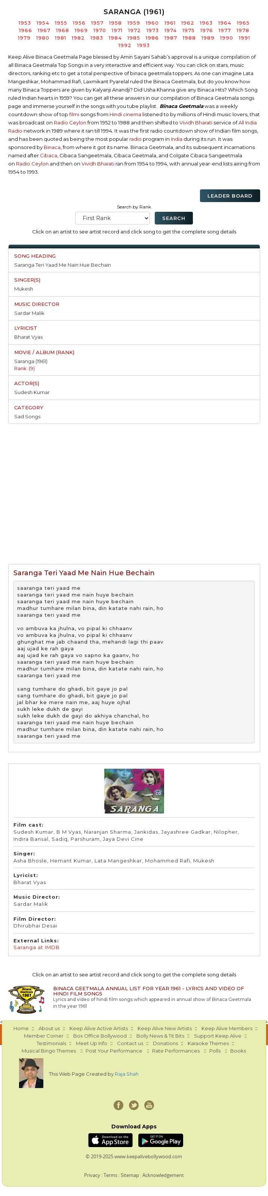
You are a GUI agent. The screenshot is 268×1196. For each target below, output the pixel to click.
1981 (60, 38)
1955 (61, 23)
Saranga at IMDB (36, 947)
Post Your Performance (114, 1051)
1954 (43, 23)
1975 (188, 30)
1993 (143, 45)
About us (49, 1028)
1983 (96, 38)
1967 (44, 30)
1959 (133, 23)
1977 (225, 30)
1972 (134, 30)
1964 (224, 23)
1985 (133, 38)
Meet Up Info (91, 1043)
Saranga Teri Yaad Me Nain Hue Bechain (62, 265)
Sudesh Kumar (32, 392)
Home (21, 1028)
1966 (25, 30)
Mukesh (23, 289)
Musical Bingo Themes (49, 1051)
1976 (206, 30)
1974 (170, 30)
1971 (117, 30)
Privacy (92, 1175)
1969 (81, 30)
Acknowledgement (163, 1175)
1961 (170, 23)
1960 (152, 23)
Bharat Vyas (28, 337)
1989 (208, 38)
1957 (97, 23)
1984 (115, 38)
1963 (206, 23)
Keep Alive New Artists (165, 1028)
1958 (115, 23)
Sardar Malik (29, 313)
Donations (165, 1043)
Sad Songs (27, 416)
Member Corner (44, 1036)
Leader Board (230, 196)
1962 (187, 23)
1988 (189, 38)
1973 (153, 30)
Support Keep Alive (217, 1036)
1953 (25, 23)
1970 (99, 30)
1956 (79, 23)
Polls (215, 1051)
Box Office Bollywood (100, 1036)
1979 (24, 38)
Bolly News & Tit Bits (160, 1036)
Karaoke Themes (208, 1043)
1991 (244, 38)
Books (238, 1051)
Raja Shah (127, 1074)
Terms (110, 1175)
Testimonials (51, 1043)
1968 (62, 30)
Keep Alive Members (226, 1028)
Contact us (130, 1043)
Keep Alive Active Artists (99, 1028)
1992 (125, 45)
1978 (243, 30)
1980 (42, 38)
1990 (226, 38)
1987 (170, 38)
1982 (78, 38)
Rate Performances (176, 1051)
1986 (152, 38)
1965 (243, 23)
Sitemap (130, 1175)
